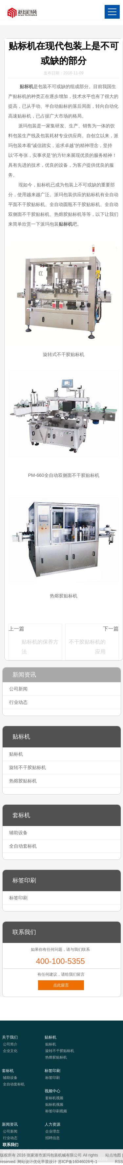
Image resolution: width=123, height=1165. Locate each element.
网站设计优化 (29, 1161)
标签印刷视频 (56, 1111)
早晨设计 (49, 1161)
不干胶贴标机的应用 (87, 646)
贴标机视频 (54, 1104)
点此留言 (61, 985)
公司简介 (10, 1044)
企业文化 (10, 1051)
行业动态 (18, 702)
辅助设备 (18, 832)
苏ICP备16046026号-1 (77, 1161)
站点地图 (113, 1155)
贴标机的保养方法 (40, 646)
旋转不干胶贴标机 (27, 767)
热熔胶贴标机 (23, 780)
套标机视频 (54, 1098)
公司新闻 (18, 688)
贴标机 (25, 86)
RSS (119, 1161)
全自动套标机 (23, 846)
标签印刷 (18, 897)
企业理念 (52, 1131)
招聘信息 (52, 1138)
